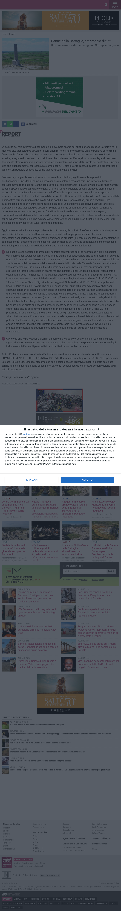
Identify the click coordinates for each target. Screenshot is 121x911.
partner (26, 434)
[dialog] (60, 455)
